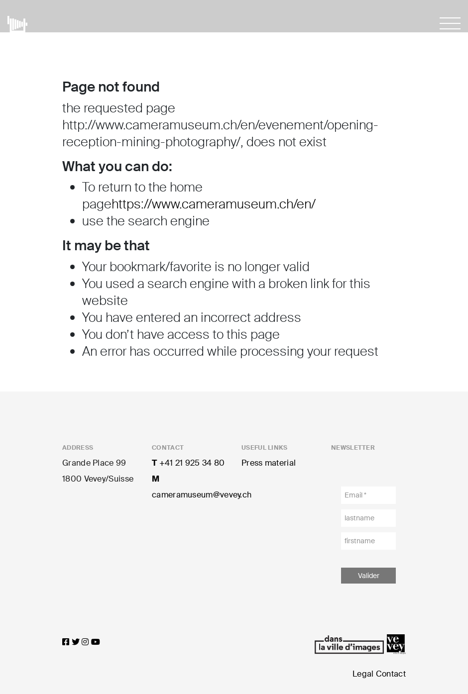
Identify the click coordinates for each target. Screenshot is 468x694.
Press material (268, 463)
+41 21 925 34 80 (188, 463)
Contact (391, 674)
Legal (363, 674)
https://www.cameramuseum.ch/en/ (214, 204)
